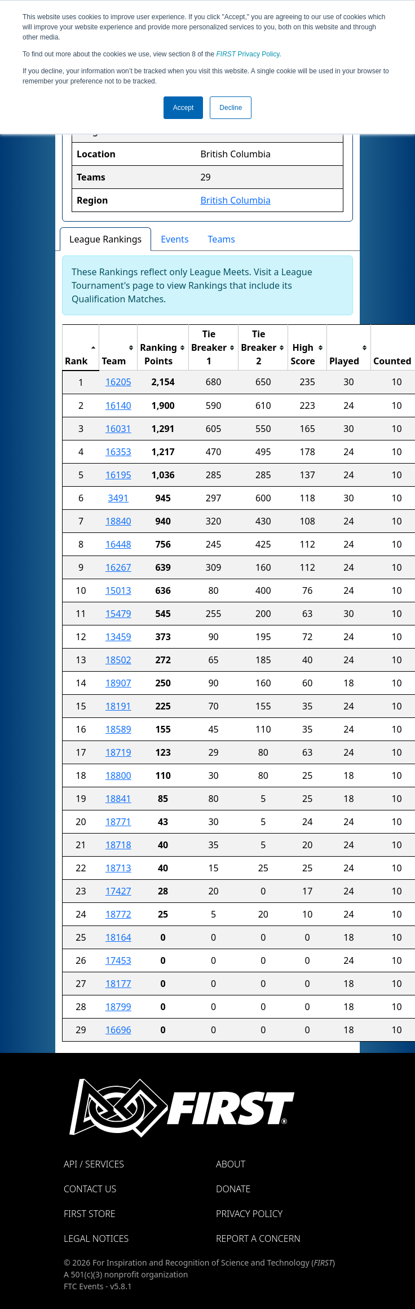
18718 (118, 845)
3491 (118, 498)
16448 (118, 544)
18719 (118, 752)
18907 (118, 683)
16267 (118, 567)
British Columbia (235, 200)
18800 (118, 775)
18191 (118, 706)
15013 (118, 590)
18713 (118, 868)
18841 (118, 798)
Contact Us (90, 1189)
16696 (118, 1030)
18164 (118, 937)
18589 (118, 729)
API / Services (94, 1164)
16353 (118, 452)
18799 (118, 1007)
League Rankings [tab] (105, 239)
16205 (118, 382)
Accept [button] (183, 108)
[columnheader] (81, 348)
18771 (118, 822)
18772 (118, 914)
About (230, 1164)
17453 (118, 960)
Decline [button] (230, 108)
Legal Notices (96, 1238)
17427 (118, 891)
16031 (118, 428)
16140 (118, 405)
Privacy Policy (248, 54)
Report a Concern (258, 1238)
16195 (118, 475)
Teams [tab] (221, 239)
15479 (118, 613)
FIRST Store (90, 1213)
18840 (118, 521)
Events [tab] (174, 239)
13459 (118, 637)
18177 (118, 983)
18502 (118, 660)
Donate (233, 1189)
